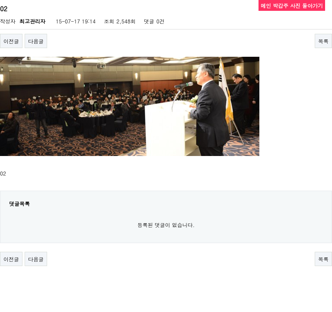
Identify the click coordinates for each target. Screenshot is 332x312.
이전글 (11, 41)
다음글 (36, 41)
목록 (323, 41)
